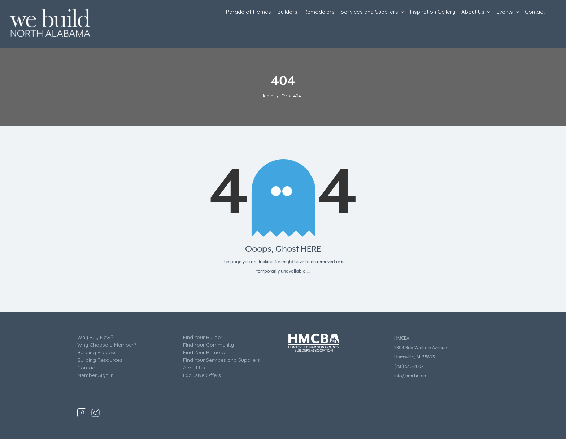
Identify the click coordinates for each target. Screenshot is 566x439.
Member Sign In (95, 375)
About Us (472, 11)
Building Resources (99, 360)
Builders (287, 11)
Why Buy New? (95, 337)
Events (504, 11)
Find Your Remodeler (207, 352)
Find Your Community (208, 345)
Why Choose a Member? (106, 345)
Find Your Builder (202, 337)
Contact (535, 11)
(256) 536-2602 (408, 366)
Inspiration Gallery (432, 11)
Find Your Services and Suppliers (221, 360)
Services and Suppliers (369, 11)
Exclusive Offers (202, 375)
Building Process (97, 352)
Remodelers (319, 11)
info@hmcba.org (411, 375)
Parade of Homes (248, 11)
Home (267, 96)
